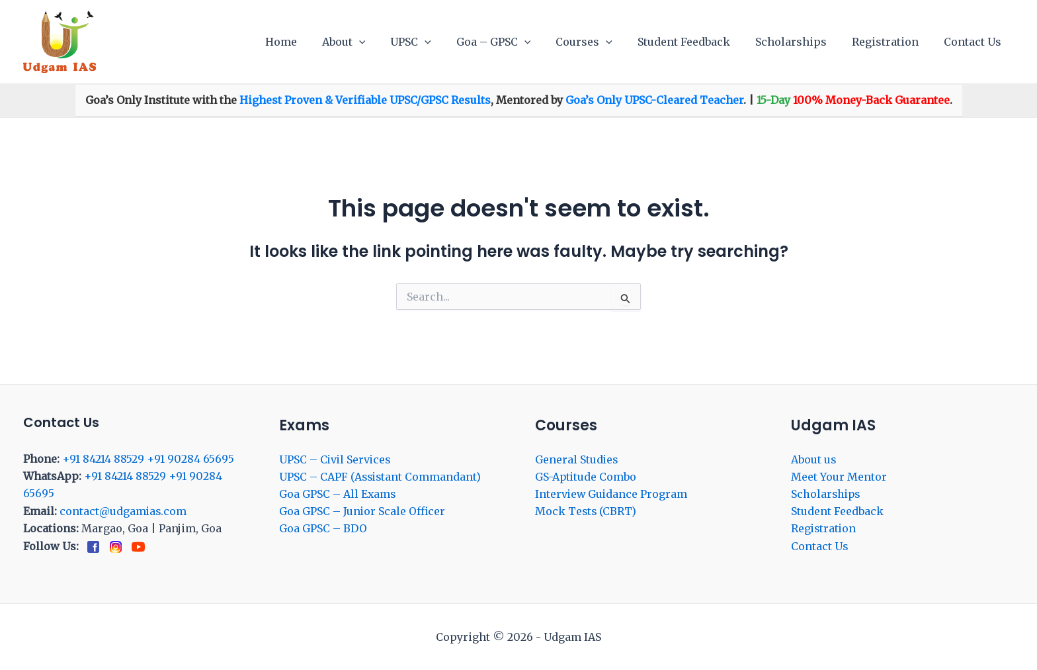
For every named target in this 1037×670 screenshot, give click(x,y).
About (373, 41)
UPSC (436, 41)
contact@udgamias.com (124, 511)
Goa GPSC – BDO (323, 529)
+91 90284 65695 (190, 458)
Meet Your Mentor (839, 476)
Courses (601, 41)
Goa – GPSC (515, 41)
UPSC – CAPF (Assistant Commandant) (381, 476)
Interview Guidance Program (612, 494)
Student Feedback (697, 41)
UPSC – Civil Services (336, 459)
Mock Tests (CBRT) (586, 511)
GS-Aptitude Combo (586, 476)
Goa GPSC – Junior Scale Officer (362, 511)
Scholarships (801, 41)
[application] (388, 41)
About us (814, 459)
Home (315, 41)
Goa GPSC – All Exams (338, 494)
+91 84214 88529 (103, 458)
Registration (891, 41)
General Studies (577, 459)
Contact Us (974, 41)
